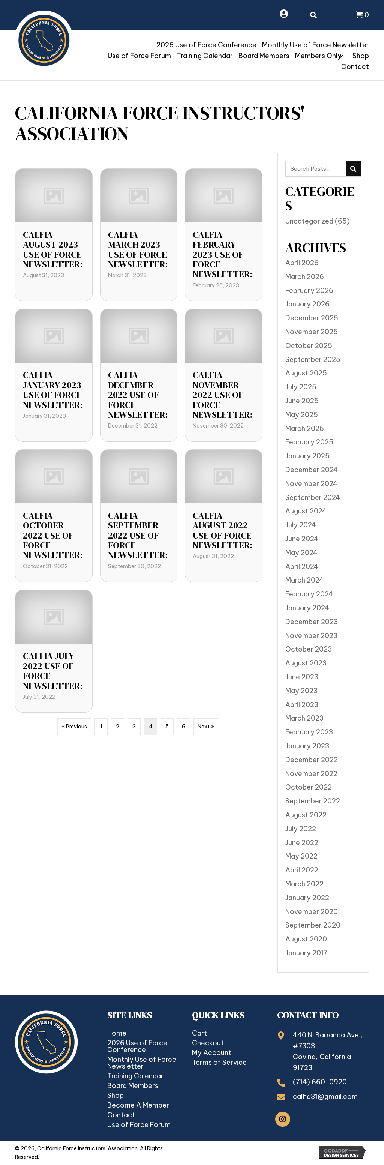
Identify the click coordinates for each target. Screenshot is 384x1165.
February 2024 (309, 594)
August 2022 (306, 815)
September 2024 (312, 497)
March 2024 (304, 580)
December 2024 (311, 469)
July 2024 (300, 525)
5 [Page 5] (167, 726)
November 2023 (311, 635)
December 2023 (311, 621)
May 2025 (301, 414)
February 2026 (309, 290)
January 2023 (307, 746)
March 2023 (304, 718)
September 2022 (312, 801)
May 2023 (301, 690)
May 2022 (301, 856)
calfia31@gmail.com (325, 1096)
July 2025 (300, 387)
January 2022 (307, 897)
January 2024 (307, 608)
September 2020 (312, 925)
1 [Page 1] (101, 726)
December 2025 (311, 318)
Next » (206, 726)
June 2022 (301, 842)
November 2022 (311, 773)
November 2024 (311, 483)
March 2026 (304, 276)
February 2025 (309, 442)
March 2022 (304, 884)
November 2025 (311, 331)
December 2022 (311, 759)
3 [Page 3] (134, 726)
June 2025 (302, 400)
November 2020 (311, 911)
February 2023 (309, 732)
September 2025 (312, 359)
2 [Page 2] (117, 726)
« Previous (74, 726)
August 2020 (306, 939)
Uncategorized (309, 221)
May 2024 (301, 552)
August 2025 (306, 373)
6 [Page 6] (183, 726)
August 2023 (306, 663)
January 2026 (307, 304)
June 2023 (301, 677)
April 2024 (301, 566)
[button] (340, 56)
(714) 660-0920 (320, 1082)
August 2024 (306, 511)
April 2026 (302, 262)
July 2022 (300, 828)
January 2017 (306, 953)
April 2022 (301, 870)
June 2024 (301, 538)
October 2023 (308, 649)
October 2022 (308, 787)
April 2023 (301, 704)
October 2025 (308, 345)
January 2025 (307, 456)
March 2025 (304, 428)
